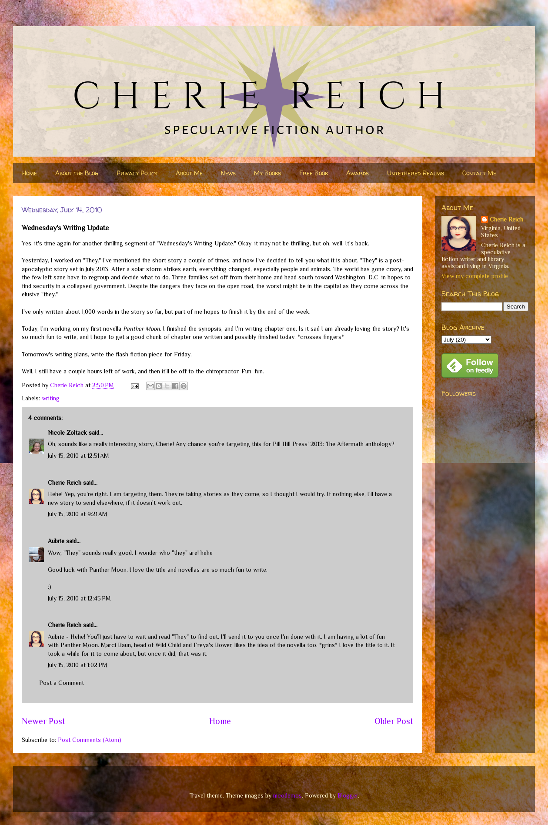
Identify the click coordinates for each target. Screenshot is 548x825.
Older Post (393, 721)
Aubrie (56, 540)
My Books (267, 173)
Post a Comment (61, 682)
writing (51, 398)
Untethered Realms (415, 173)
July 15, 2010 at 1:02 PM (77, 664)
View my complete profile (474, 275)
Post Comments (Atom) (89, 739)
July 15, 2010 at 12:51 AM (78, 455)
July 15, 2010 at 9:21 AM (77, 513)
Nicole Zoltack (67, 432)
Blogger (347, 795)
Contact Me (479, 173)
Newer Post (43, 721)
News (228, 173)
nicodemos (287, 795)
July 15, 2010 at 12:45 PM (79, 598)
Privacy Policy (137, 173)
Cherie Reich (64, 482)
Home (29, 173)
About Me (189, 173)
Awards (357, 173)
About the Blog (76, 173)
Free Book (313, 173)
